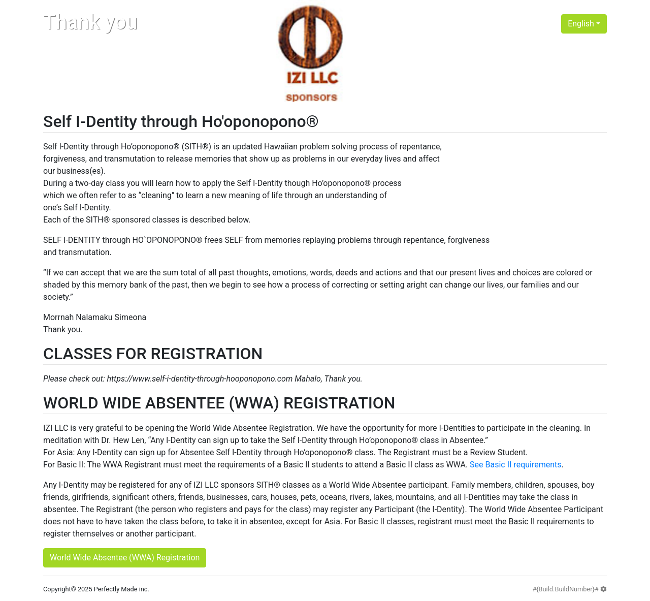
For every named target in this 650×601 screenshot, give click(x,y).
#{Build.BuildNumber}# (569, 589)
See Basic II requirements (515, 464)
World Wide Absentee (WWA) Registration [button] (125, 557)
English (581, 23)
